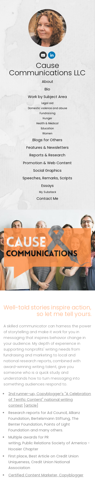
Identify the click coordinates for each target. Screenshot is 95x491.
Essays (47, 185)
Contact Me (47, 198)
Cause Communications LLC (47, 69)
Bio (47, 89)
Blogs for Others (47, 139)
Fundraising (47, 113)
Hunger (47, 118)
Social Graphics (47, 170)
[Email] (43, 56)
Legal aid (47, 103)
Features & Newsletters (47, 147)
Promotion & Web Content (47, 162)
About (47, 81)
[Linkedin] (51, 56)
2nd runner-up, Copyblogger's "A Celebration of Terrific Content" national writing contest (49, 399)
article (31, 405)
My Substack (47, 192)
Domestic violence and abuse (47, 108)
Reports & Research (47, 155)
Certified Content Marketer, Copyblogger (45, 475)
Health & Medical (47, 123)
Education (47, 128)
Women (47, 133)
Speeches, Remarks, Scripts (47, 178)
